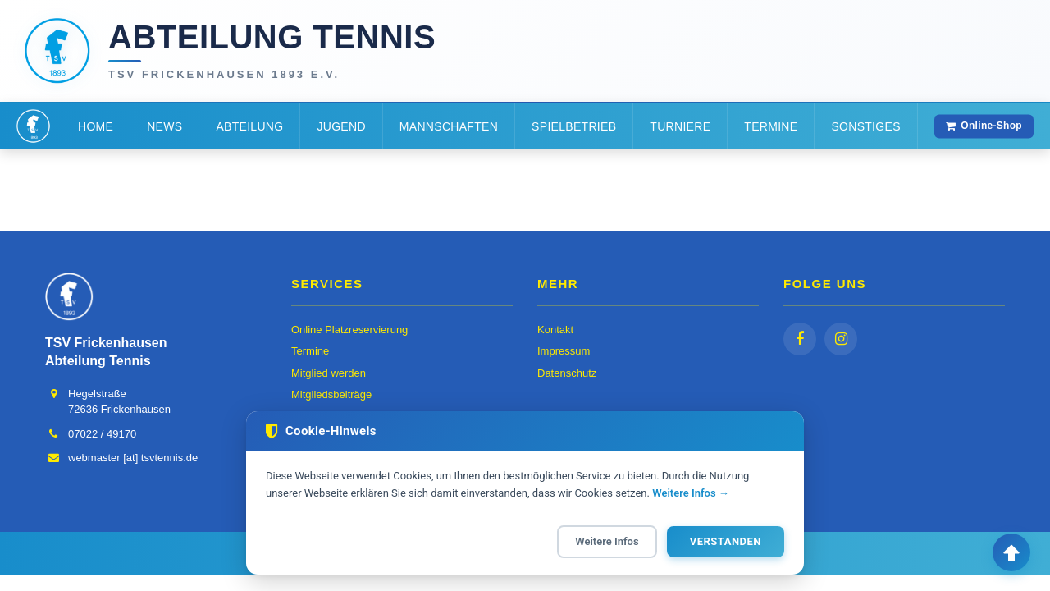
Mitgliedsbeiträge (331, 394)
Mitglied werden (328, 373)
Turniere (680, 126)
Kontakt (555, 329)
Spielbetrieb (574, 126)
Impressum (563, 351)
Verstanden (725, 541)
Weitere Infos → (690, 493)
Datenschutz (566, 373)
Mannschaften (448, 126)
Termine (770, 126)
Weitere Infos (606, 541)
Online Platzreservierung (349, 329)
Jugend (341, 126)
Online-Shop (984, 125)
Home (95, 126)
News (164, 126)
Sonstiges (865, 126)
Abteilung (249, 126)
